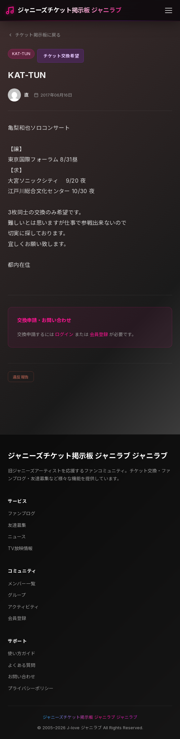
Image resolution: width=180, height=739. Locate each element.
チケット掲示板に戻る (34, 35)
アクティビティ (23, 606)
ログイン (64, 334)
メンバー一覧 (21, 583)
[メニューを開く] (168, 10)
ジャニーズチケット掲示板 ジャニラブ (69, 10)
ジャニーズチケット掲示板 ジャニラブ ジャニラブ (88, 456)
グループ (17, 595)
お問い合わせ (21, 676)
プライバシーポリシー (30, 688)
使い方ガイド (21, 653)
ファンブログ (21, 513)
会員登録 (99, 334)
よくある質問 (21, 665)
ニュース (17, 536)
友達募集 (17, 525)
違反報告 (21, 377)
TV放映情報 (20, 548)
